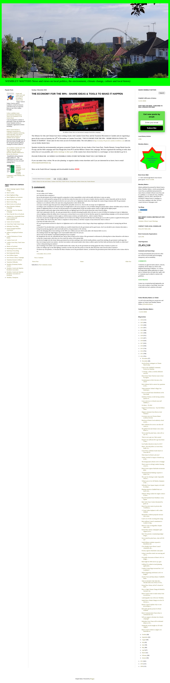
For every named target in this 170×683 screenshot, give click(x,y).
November (145, 361)
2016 (141, 346)
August (144, 640)
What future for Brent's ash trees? (151, 455)
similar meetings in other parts (63, 152)
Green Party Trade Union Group (15, 224)
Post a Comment (38, 257)
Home (82, 261)
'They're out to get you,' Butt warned (151, 437)
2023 (141, 327)
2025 (141, 322)
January (144, 658)
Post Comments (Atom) (45, 265)
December (145, 358)
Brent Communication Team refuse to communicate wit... (152, 613)
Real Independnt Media (13, 253)
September (145, 637)
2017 (141, 343)
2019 (141, 338)
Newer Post (35, 261)
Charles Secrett (65, 181)
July (143, 642)
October (144, 634)
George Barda (73, 181)
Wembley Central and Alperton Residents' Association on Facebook (15, 273)
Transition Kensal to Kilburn (14, 260)
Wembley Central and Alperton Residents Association (15, 269)
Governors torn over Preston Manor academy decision (151, 417)
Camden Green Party (56, 181)
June (143, 645)
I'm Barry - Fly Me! (147, 405)
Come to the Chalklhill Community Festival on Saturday (151, 368)
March (144, 652)
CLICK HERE (142, 101)
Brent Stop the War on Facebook (15, 214)
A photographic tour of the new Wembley (153, 598)
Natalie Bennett (91, 181)
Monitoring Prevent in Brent (14, 248)
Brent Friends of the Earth (14, 199)
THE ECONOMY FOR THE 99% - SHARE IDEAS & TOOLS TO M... (152, 581)
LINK (140, 139)
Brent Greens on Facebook (14, 204)
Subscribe (151, 128)
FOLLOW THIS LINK (144, 229)
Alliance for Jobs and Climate (43, 181)
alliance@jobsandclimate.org (41, 163)
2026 (141, 320)
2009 (141, 666)
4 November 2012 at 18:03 (44, 254)
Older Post (128, 261)
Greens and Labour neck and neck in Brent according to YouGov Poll (20, 97)
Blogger (92, 679)
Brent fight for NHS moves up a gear (151, 561)
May (143, 647)
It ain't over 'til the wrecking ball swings (152, 519)
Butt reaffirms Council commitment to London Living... (152, 522)
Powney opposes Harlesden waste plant (152, 550)
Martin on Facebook (12, 246)
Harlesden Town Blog (12, 226)
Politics (140, 212)
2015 (141, 348)
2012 (141, 356)
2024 (141, 325)
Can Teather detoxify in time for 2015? (152, 444)
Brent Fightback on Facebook (14, 197)
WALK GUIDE (150, 179)
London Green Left (12, 240)
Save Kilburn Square (12, 255)
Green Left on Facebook (13, 222)
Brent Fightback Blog (12, 195)
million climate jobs (82, 181)
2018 (141, 340)
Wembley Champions (12, 277)
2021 (141, 333)
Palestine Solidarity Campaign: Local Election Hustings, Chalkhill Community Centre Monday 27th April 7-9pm (16, 171)
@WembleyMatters (147, 304)
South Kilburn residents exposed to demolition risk (151, 543)
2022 (141, 330)
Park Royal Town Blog (13, 251)
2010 (141, 664)
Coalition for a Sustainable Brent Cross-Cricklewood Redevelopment (15, 218)
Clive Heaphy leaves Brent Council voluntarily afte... (151, 547)
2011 (141, 661)
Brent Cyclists (10, 193)
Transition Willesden (12, 262)
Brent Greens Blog (12, 202)
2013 (141, 353)
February (144, 655)
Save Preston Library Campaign (15, 257)
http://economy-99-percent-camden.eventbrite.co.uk (109, 141)
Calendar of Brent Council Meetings (148, 221)
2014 (141, 351)
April (143, 650)
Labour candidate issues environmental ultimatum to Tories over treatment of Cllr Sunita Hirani (14, 115)
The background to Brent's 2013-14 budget (153, 462)
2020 (141, 335)
